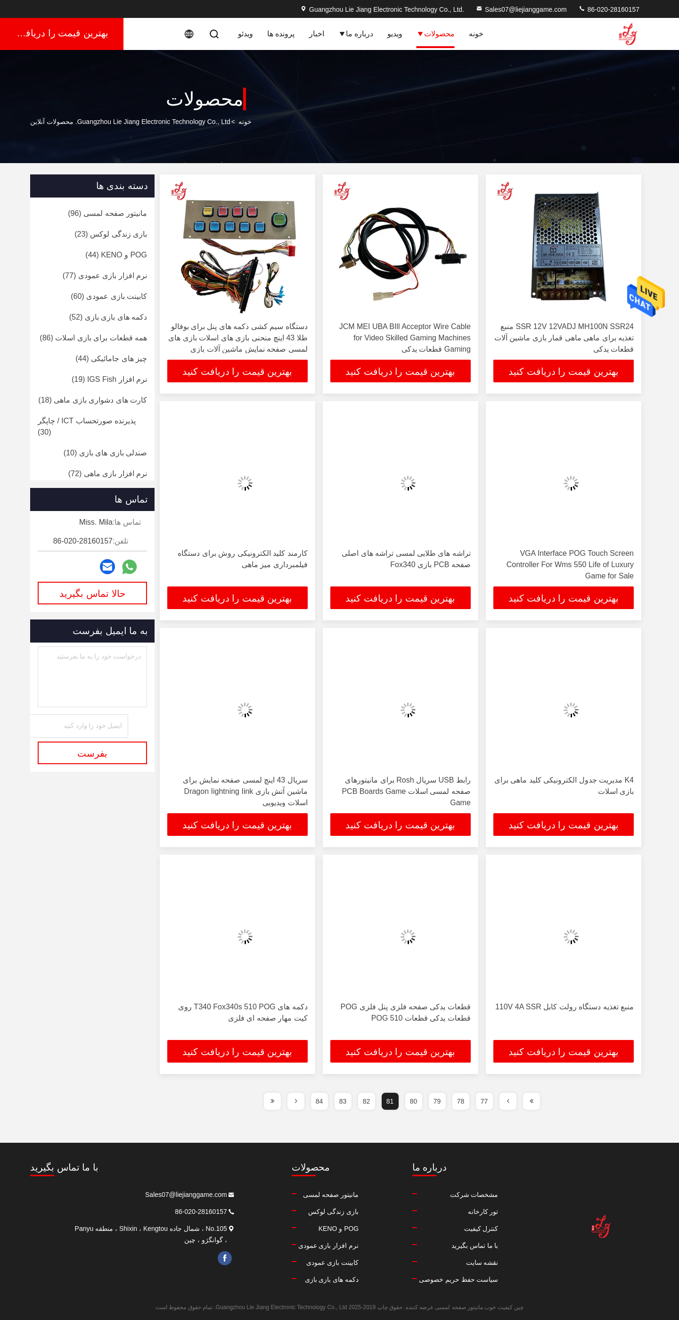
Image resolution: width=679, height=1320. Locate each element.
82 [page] (366, 1101)
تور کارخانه (466, 1211)
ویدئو (245, 34)
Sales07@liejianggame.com (521, 9)
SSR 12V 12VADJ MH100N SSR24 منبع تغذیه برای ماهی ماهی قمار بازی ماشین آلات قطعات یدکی (564, 337)
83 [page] (343, 1101)
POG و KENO (306, 1228)
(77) (105, 276)
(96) (107, 213)
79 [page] (437, 1101)
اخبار (316, 34)
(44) (116, 255)
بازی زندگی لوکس (301, 1211)
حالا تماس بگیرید (92, 593)
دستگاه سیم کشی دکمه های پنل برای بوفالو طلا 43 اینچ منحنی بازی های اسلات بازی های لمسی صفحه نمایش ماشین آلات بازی (237, 337)
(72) (107, 474)
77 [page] (484, 1101)
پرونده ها (281, 34)
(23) (110, 234)
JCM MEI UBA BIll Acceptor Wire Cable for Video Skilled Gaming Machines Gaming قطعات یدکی (405, 337)
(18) (92, 400)
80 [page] (413, 1101)
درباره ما (355, 34)
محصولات (436, 34)
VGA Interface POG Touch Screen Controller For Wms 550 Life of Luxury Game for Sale (570, 564)
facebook (176, 1258)
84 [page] (319, 1101)
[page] (531, 1101)
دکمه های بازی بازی (299, 1279)
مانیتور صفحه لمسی (299, 1194)
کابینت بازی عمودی (300, 1262)
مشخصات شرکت (458, 1194)
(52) (108, 317)
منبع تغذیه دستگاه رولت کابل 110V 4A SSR (564, 1007)
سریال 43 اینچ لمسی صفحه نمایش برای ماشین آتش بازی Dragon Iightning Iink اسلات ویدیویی (245, 791)
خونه (476, 34)
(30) (87, 426)
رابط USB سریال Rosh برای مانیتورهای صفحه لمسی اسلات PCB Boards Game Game (406, 791)
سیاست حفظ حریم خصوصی (442, 1279)
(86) (93, 338)
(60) (109, 296)
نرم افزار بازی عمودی (296, 1245)
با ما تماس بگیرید (458, 1245)
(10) (105, 453)
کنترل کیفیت (465, 1228)
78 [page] (461, 1101)
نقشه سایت (466, 1262)
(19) (109, 379)
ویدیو (394, 34)
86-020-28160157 (608, 9)
